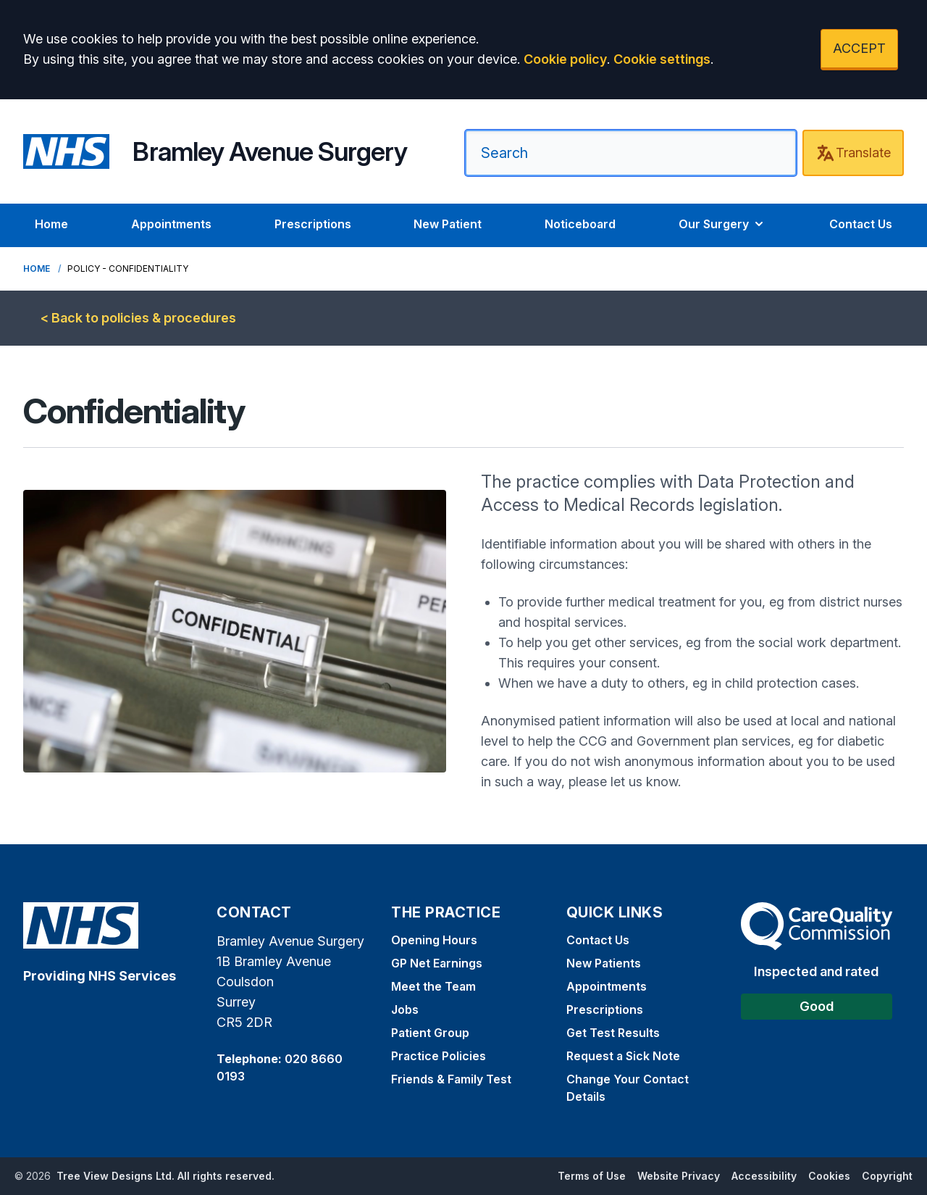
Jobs (405, 1009)
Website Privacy (678, 1176)
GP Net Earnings (436, 963)
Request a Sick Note (623, 1056)
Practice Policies (438, 1056)
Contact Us (860, 224)
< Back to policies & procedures (138, 317)
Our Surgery (722, 224)
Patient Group (430, 1032)
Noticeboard (580, 224)
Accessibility (764, 1176)
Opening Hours (434, 940)
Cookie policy (565, 59)
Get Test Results (613, 1032)
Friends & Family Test (451, 1079)
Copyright (887, 1176)
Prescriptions (312, 224)
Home (51, 224)
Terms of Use (592, 1176)
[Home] (215, 151)
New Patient (448, 224)
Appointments (171, 224)
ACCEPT (859, 48)
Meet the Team (433, 986)
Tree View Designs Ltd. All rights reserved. (165, 1176)
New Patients (603, 963)
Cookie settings (661, 59)
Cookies (829, 1176)
